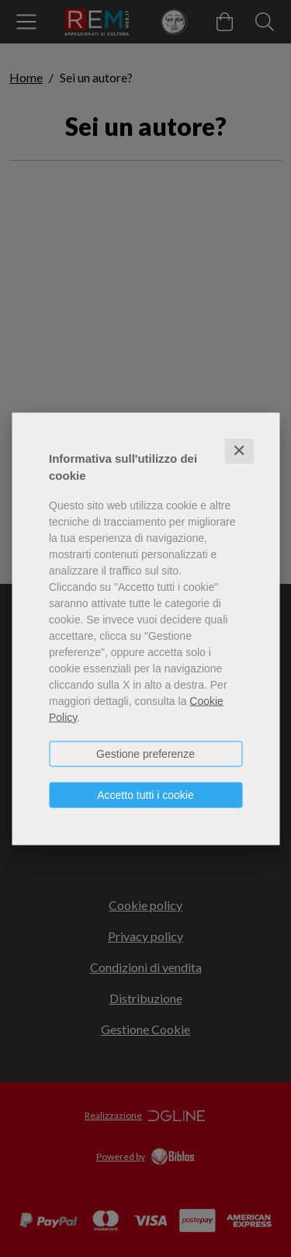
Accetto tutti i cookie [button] (145, 794)
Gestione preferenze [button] (145, 753)
